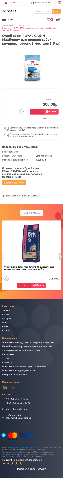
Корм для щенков (30, 195)
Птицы (5, 322)
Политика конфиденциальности (18, 370)
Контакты (7, 362)
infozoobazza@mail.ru (16, 409)
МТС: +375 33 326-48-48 (18, 403)
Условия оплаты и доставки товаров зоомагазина (28, 342)
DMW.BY (41, 469)
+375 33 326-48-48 (42, 3)
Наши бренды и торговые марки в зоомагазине (27, 346)
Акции (5, 330)
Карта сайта (8, 354)
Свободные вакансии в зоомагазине (21, 350)
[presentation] (2, 256)
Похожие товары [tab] (32, 213)
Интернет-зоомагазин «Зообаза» (24, 447)
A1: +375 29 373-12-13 (17, 399)
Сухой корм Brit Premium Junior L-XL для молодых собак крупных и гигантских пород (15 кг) (29, 268)
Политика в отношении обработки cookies (24, 366)
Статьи (5, 358)
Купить (52, 111)
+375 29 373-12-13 (15, 3)
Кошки (5, 314)
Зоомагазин (7, 25)
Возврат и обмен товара (14, 374)
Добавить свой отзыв (14, 183)
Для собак (21, 25)
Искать (56, 11)
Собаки (6, 310)
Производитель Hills (11, 195)
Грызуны (6, 318)
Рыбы (5, 326)
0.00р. (58, 19)
